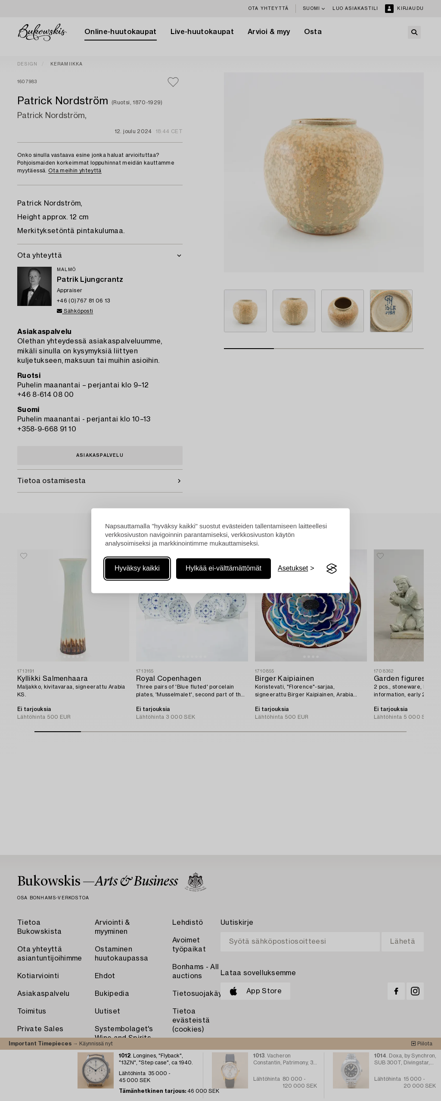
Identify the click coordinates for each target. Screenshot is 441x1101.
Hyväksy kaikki (137, 568)
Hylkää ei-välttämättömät (223, 568)
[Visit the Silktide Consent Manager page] (331, 568)
